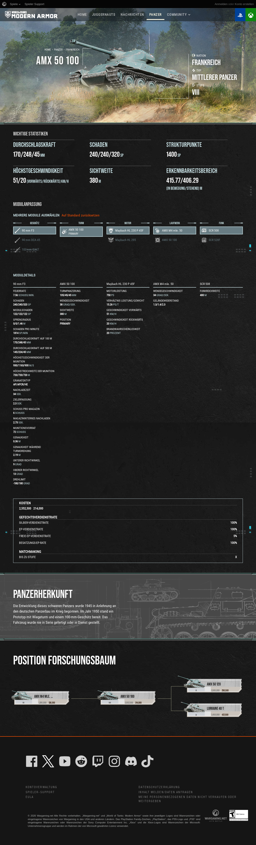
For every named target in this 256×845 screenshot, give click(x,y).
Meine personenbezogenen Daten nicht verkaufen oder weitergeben (187, 799)
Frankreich (72, 49)
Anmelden (221, 4)
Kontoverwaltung (41, 787)
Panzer (58, 49)
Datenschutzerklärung (159, 787)
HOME (82, 15)
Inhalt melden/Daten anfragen (166, 792)
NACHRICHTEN (132, 15)
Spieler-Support (40, 792)
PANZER (155, 15)
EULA (30, 797)
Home (47, 49)
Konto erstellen (244, 4)
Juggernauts (104, 15)
